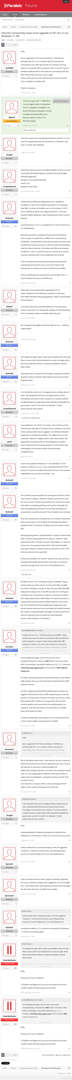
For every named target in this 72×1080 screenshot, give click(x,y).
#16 (69, 862)
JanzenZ (26, 130)
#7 (70, 385)
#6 (70, 339)
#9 (70, 456)
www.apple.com (36, 668)
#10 (69, 478)
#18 (69, 936)
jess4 (9, 441)
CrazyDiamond (9, 186)
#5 (70, 318)
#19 (69, 992)
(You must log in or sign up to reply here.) (56, 1055)
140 (15, 968)
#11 (69, 570)
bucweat (9, 598)
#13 (69, 726)
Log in (66, 1)
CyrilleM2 (9, 68)
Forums (15, 15)
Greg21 (9, 155)
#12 (69, 623)
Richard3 (9, 218)
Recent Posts (19, 20)
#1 (70, 93)
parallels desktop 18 (33, 40)
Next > (15, 45)
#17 (69, 894)
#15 (69, 840)
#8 (70, 413)
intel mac (9, 40)
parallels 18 (20, 40)
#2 (70, 152)
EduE (23, 574)
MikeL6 (12, 117)
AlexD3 (9, 306)
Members (26, 15)
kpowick (9, 864)
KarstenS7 (9, 749)
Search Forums (7, 20)
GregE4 (31, 418)
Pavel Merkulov (9, 960)
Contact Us (61, 1073)
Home (5, 15)
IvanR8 (23, 418)
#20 (69, 1048)
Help (68, 1073)
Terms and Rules (66, 1078)
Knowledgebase (41, 15)
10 (18, 125)
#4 (70, 283)
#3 (70, 191)
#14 (69, 792)
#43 (67, 125)
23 (15, 606)
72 (15, 226)
